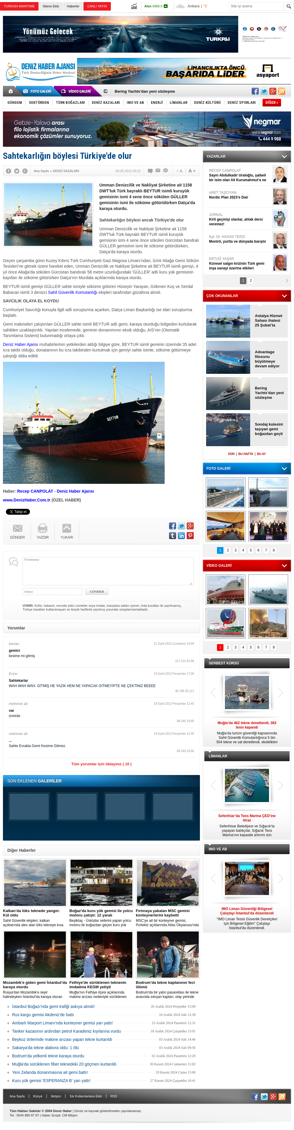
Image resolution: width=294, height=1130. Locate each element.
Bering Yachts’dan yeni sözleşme (145, 91)
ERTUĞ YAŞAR (240, 264)
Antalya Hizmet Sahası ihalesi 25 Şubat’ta (268, 320)
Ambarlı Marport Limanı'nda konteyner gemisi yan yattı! (62, 1023)
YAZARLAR (215, 156)
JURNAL (240, 219)
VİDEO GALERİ (219, 566)
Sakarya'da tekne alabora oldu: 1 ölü (45, 1047)
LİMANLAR (218, 756)
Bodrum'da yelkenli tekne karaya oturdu (48, 1056)
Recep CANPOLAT (35, 491)
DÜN (231, 454)
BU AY (261, 454)
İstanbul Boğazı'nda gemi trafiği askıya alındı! (53, 1006)
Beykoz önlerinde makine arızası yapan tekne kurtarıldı (62, 1039)
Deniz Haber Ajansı (20, 344)
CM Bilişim (69, 1115)
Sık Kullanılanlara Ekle (86, 1096)
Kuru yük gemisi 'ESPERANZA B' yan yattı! (51, 1080)
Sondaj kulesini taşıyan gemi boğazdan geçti (269, 429)
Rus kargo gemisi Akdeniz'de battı (43, 1014)
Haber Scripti (51, 1115)
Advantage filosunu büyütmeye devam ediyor (267, 359)
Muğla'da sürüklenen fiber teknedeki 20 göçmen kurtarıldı (64, 1064)
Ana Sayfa (17, 1096)
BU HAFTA (245, 454)
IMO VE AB (218, 849)
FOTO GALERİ (218, 468)
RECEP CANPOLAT (240, 175)
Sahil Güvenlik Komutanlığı (72, 292)
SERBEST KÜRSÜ (224, 663)
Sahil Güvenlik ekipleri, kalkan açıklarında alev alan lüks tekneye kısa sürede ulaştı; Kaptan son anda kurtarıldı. (35, 918)
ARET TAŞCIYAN (240, 195)
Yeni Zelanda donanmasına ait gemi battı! (50, 1072)
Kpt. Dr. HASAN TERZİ (240, 239)
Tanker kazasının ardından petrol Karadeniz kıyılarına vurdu (66, 1031)
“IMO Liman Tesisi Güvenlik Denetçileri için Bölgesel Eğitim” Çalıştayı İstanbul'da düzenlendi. (247, 918)
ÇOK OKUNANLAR (222, 296)
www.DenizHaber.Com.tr (26, 500)
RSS (114, 1096)
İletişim (56, 1096)
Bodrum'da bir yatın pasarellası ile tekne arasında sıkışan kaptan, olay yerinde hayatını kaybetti (168, 989)
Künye (37, 1096)
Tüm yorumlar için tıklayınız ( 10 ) (101, 764)
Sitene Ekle (51, 6)
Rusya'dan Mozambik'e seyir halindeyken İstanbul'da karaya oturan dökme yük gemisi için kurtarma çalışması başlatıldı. (35, 989)
